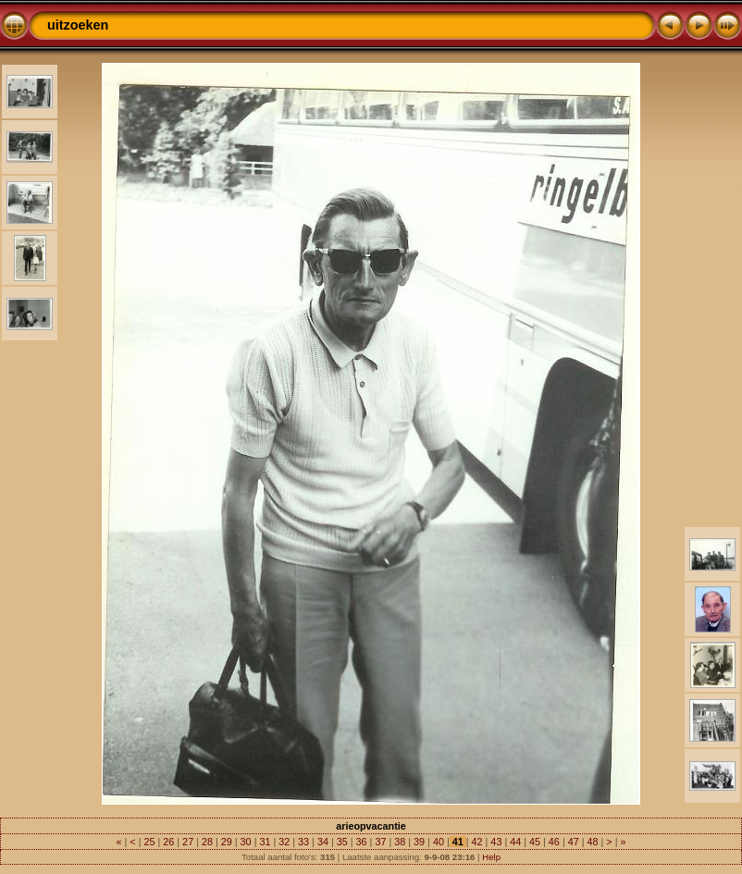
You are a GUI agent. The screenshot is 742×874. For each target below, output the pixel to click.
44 (515, 841)
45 (534, 841)
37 (380, 841)
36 (361, 841)
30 (246, 841)
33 (303, 841)
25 (149, 841)
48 (593, 841)
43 (496, 841)
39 (419, 841)
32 (284, 841)
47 (573, 841)
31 (264, 841)
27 (187, 841)
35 (342, 841)
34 (323, 841)
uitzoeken (77, 25)
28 (207, 841)
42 (477, 841)
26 (168, 841)
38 (399, 841)
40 (438, 841)
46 (554, 841)
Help (491, 857)
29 (226, 841)
